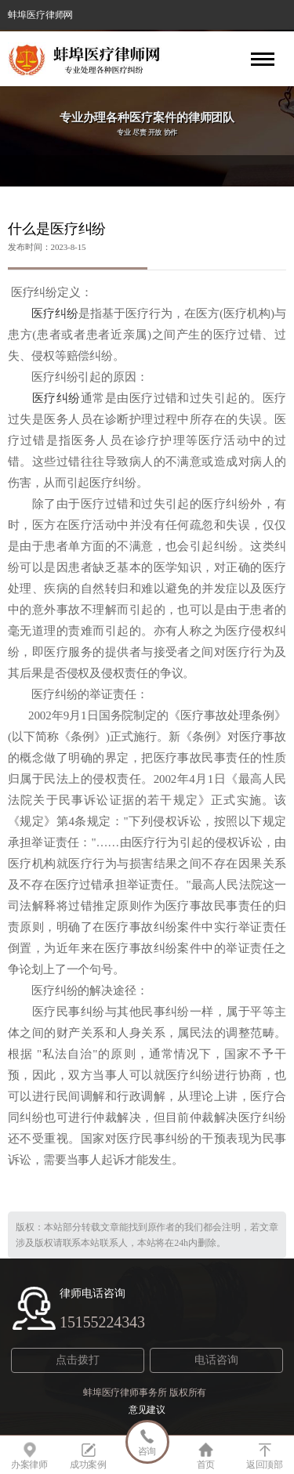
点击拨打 (78, 1360)
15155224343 (102, 1322)
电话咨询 (216, 1360)
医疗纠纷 (49, 313)
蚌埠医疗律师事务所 (125, 1392)
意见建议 (147, 1409)
